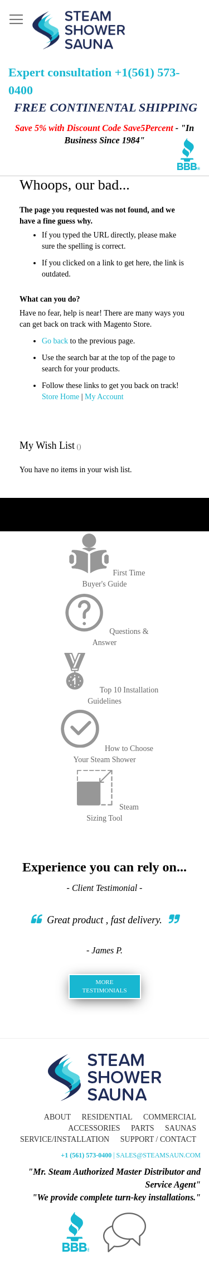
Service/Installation (64, 1139)
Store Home (60, 397)
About (57, 1117)
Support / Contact (158, 1139)
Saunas (180, 1128)
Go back (55, 341)
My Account (104, 397)
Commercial (169, 1117)
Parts (142, 1128)
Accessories (94, 1128)
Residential (107, 1117)
